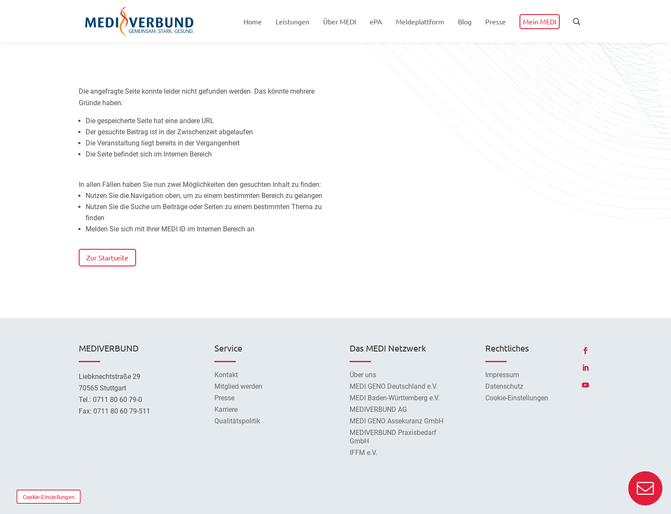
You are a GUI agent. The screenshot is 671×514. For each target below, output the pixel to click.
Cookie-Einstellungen (48, 496)
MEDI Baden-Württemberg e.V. (394, 398)
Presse (224, 398)
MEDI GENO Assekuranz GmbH (396, 421)
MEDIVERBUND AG (378, 409)
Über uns (363, 375)
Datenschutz (504, 386)
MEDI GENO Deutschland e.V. (393, 386)
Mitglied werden (238, 386)
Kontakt (226, 375)
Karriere (226, 409)
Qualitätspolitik (237, 421)
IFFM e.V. (363, 453)
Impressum (502, 375)
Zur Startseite (107, 257)
